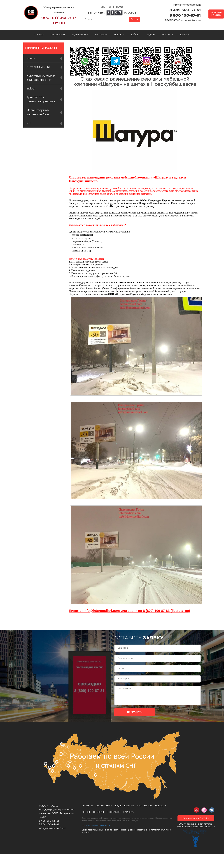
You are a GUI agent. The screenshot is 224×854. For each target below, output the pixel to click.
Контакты (167, 35)
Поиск (134, 19)
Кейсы (134, 35)
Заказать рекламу (216, 14)
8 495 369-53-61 (185, 10)
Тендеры (150, 35)
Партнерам (101, 35)
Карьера (184, 35)
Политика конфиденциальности (96, 825)
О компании (58, 35)
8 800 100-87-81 (185, 15)
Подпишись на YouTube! (195, 818)
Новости (119, 35)
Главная (39, 35)
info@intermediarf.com (187, 5)
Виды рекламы (80, 35)
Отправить (134, 712)
